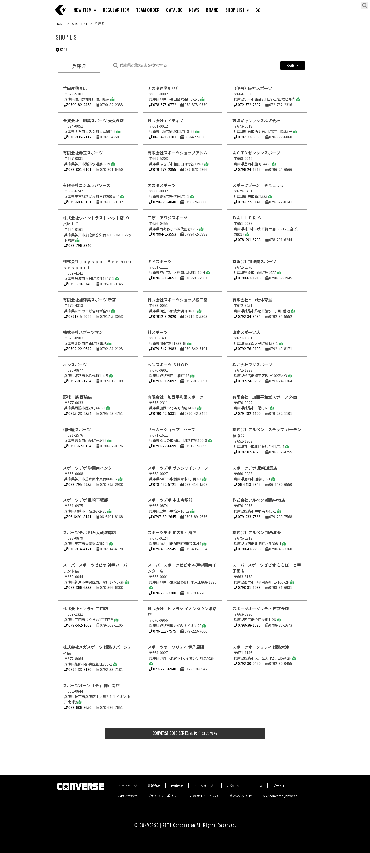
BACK (61, 49)
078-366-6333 (77, 587)
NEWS (194, 10)
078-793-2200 (162, 592)
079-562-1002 (77, 625)
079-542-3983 (162, 348)
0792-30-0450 (247, 663)
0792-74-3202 (247, 380)
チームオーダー (205, 785)
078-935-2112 (77, 136)
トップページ (127, 785)
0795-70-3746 (77, 283)
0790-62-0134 (77, 445)
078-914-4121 (77, 548)
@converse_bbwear (279, 795)
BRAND (212, 10)
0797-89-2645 (162, 516)
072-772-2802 (247, 104)
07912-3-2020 (162, 316)
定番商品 (177, 785)
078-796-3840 (77, 245)
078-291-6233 (247, 239)
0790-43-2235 (247, 548)
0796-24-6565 (247, 169)
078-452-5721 (162, 484)
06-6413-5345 (247, 484)
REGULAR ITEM (116, 10)
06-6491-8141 (77, 516)
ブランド (279, 785)
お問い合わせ (127, 795)
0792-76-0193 (247, 348)
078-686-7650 (77, 707)
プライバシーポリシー (163, 795)
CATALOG (174, 10)
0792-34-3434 (247, 316)
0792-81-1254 (77, 380)
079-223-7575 (162, 631)
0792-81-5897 (162, 380)
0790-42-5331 (162, 413)
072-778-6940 (162, 668)
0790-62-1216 (247, 277)
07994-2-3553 (162, 234)
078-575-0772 (162, 104)
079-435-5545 (162, 548)
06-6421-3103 (162, 136)
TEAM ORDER (148, 10)
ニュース (256, 785)
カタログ (233, 785)
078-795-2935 (77, 484)
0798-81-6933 (247, 587)
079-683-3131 (77, 201)
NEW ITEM (83, 10)
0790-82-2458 (77, 104)
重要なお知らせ (240, 795)
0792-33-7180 (77, 669)
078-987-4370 (247, 451)
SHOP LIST (235, 10)
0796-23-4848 (162, 201)
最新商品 (153, 785)
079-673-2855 (162, 169)
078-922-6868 (247, 136)
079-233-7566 (247, 516)
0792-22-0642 (77, 348)
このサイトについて (204, 795)
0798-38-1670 (247, 625)
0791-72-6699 (162, 445)
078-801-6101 (77, 169)
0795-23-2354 (77, 413)
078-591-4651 (162, 277)
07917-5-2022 (77, 316)
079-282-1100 (247, 413)
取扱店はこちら (185, 733)
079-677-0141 (247, 201)
